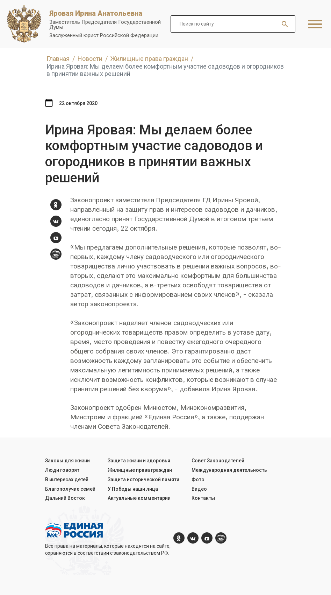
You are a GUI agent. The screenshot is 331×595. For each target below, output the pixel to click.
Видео (199, 489)
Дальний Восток (65, 498)
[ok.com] (56, 204)
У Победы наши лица (133, 489)
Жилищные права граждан (140, 470)
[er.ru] (56, 254)
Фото (198, 479)
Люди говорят (62, 470)
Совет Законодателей (218, 460)
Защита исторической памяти (143, 479)
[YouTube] (56, 237)
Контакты (203, 498)
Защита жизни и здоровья (139, 460)
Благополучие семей (70, 489)
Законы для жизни (67, 460)
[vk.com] (56, 221)
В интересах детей (66, 479)
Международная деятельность (229, 470)
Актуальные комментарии (139, 498)
